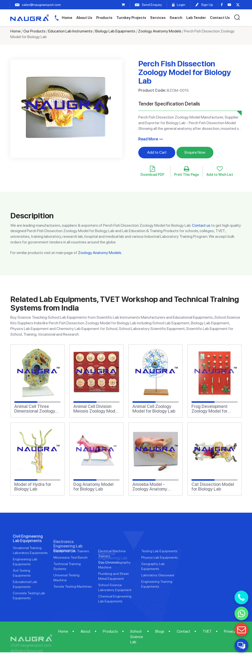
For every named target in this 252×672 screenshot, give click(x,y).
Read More (148, 139)
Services (158, 17)
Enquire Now (195, 152)
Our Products (34, 31)
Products (104, 17)
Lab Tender (196, 17)
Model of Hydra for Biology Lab (32, 487)
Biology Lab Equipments (115, 31)
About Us (84, 17)
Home (67, 17)
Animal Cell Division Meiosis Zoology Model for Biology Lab (96, 409)
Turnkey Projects (131, 17)
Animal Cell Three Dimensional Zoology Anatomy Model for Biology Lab (34, 409)
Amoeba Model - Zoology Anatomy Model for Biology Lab (153, 487)
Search (176, 17)
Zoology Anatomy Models (159, 31)
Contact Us (220, 17)
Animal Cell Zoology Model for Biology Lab (153, 409)
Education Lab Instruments (70, 31)
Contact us (201, 225)
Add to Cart (157, 152)
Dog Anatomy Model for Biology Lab (93, 487)
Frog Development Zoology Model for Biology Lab (209, 409)
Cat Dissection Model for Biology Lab (212, 487)
